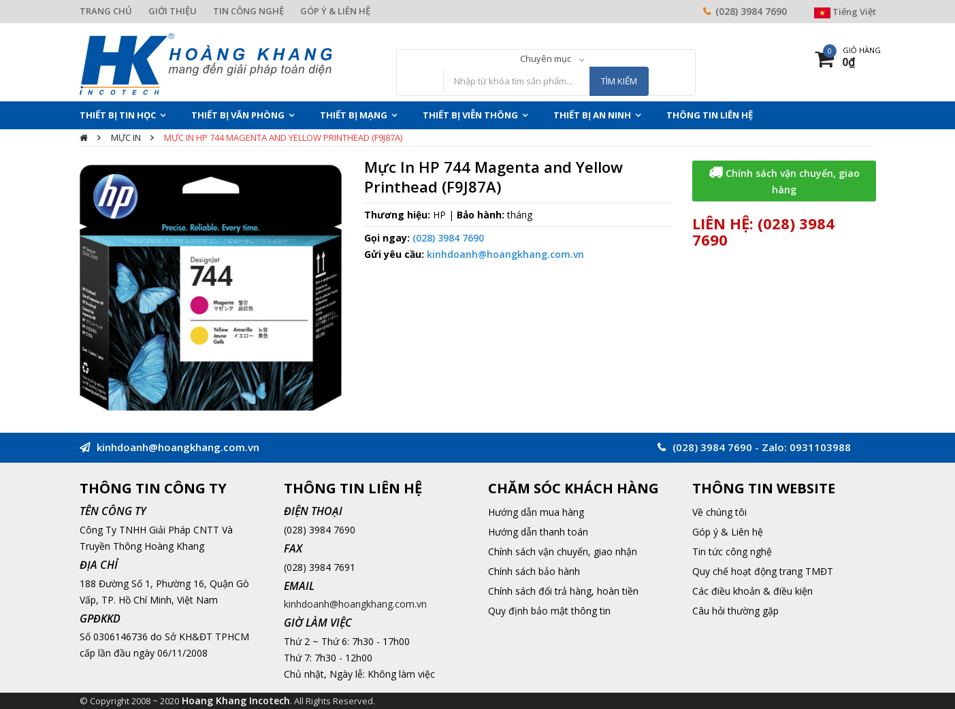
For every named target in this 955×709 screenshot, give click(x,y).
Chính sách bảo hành (534, 571)
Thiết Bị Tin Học (118, 115)
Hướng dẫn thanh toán (538, 531)
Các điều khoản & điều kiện (752, 590)
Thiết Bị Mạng (353, 115)
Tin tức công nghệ (732, 551)
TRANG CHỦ (106, 11)
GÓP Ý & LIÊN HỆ (335, 11)
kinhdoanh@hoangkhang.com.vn (505, 254)
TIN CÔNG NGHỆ (248, 11)
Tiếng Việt (845, 11)
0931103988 (820, 447)
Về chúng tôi (719, 512)
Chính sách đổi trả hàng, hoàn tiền (563, 590)
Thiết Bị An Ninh (592, 115)
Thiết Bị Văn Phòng (238, 115)
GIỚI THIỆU (172, 11)
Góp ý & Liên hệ (727, 531)
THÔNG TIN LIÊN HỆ (709, 115)
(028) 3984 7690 (751, 11)
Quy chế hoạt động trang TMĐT (762, 571)
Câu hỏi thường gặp (735, 610)
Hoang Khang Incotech (236, 700)
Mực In (126, 137)
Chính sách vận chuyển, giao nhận (562, 551)
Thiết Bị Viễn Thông (470, 115)
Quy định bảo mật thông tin (549, 610)
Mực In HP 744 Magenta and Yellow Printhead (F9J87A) (283, 137)
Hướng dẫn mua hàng (536, 512)
